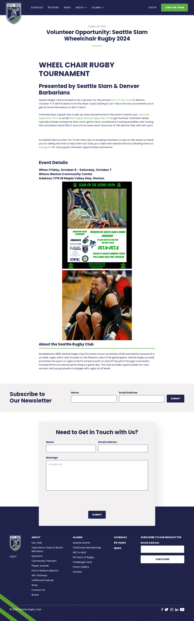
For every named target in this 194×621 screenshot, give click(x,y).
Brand (35, 595)
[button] (81, 8)
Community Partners (44, 561)
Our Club (37, 542)
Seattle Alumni (81, 542)
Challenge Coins (82, 562)
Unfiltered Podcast (43, 580)
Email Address (128, 392)
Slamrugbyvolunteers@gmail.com (89, 118)
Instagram (45, 147)
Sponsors (37, 556)
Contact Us (38, 590)
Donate (77, 572)
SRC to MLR (79, 552)
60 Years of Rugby (83, 557)
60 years (53, 7)
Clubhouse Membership (87, 547)
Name (75, 392)
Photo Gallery (81, 567)
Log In (152, 7)
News (67, 7)
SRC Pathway (39, 575)
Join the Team (174, 7)
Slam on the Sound (122, 100)
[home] (13, 13)
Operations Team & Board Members (47, 549)
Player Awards (40, 565)
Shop (35, 585)
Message (52, 457)
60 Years (120, 542)
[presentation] (69, 500)
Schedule (37, 7)
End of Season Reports (45, 570)
